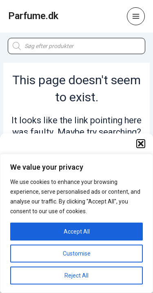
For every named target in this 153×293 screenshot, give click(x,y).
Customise (77, 253)
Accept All (77, 231)
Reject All (76, 275)
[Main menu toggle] (136, 16)
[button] (141, 144)
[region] (76, 223)
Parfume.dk (33, 16)
